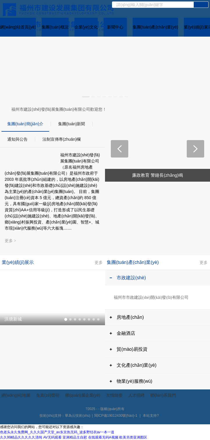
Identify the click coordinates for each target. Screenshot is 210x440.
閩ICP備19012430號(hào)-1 (115, 415)
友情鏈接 (114, 395)
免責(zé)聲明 (47, 395)
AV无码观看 (52, 437)
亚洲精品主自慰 (75, 437)
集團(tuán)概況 (55, 27)
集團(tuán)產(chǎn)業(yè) (155, 27)
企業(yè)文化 (86, 27)
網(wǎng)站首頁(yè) (18, 27)
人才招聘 (136, 395)
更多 (99, 262)
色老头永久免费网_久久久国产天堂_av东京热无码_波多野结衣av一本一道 (57, 432)
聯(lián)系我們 (163, 395)
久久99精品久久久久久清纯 (21, 437)
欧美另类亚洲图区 (133, 437)
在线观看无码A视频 (103, 437)
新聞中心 (115, 27)
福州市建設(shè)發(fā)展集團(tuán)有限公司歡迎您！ (58, 109)
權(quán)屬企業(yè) (82, 395)
